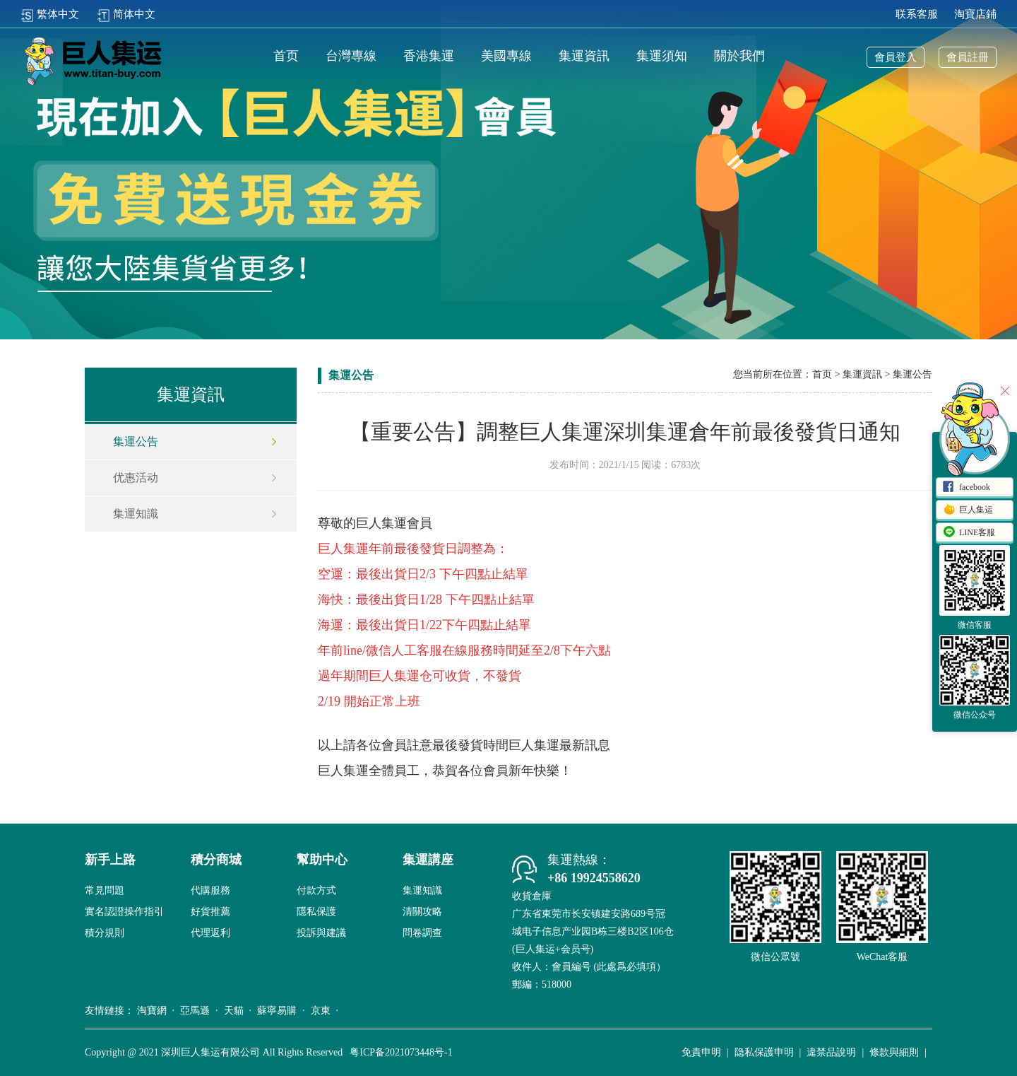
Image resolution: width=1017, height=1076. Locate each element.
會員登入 (895, 57)
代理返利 (210, 933)
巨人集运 (967, 510)
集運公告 (135, 441)
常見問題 (104, 890)
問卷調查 (422, 933)
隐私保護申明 (764, 1052)
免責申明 (701, 1052)
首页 (286, 56)
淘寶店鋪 (975, 14)
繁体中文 (49, 14)
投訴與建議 (321, 933)
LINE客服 (968, 533)
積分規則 (104, 933)
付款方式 (316, 890)
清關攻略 (422, 911)
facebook (966, 488)
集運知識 (135, 514)
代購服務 (210, 890)
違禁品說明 (831, 1052)
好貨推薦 (210, 911)
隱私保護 (316, 911)
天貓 (234, 1010)
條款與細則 (894, 1052)
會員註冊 (967, 57)
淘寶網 (152, 1010)
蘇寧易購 (277, 1010)
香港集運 (428, 56)
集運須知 (661, 56)
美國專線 (506, 56)
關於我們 (739, 56)
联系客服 (917, 14)
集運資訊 (584, 56)
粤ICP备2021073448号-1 (401, 1052)
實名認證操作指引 (124, 911)
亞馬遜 (195, 1010)
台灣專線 (351, 56)
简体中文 (126, 14)
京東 (321, 1010)
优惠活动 (135, 478)
